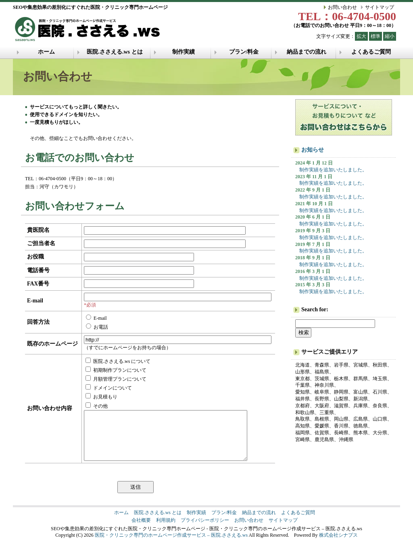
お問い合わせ (342, 7)
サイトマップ (379, 7)
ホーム (46, 52)
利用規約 (165, 530)
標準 (375, 36)
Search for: (314, 309)
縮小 (389, 36)
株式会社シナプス (338, 545)
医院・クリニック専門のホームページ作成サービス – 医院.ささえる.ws (171, 545)
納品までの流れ (306, 52)
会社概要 (141, 530)
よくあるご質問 (371, 52)
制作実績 (183, 52)
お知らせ (312, 150)
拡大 (361, 36)
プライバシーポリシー (205, 530)
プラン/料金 (244, 52)
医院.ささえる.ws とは (114, 52)
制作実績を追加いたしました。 (333, 170)
